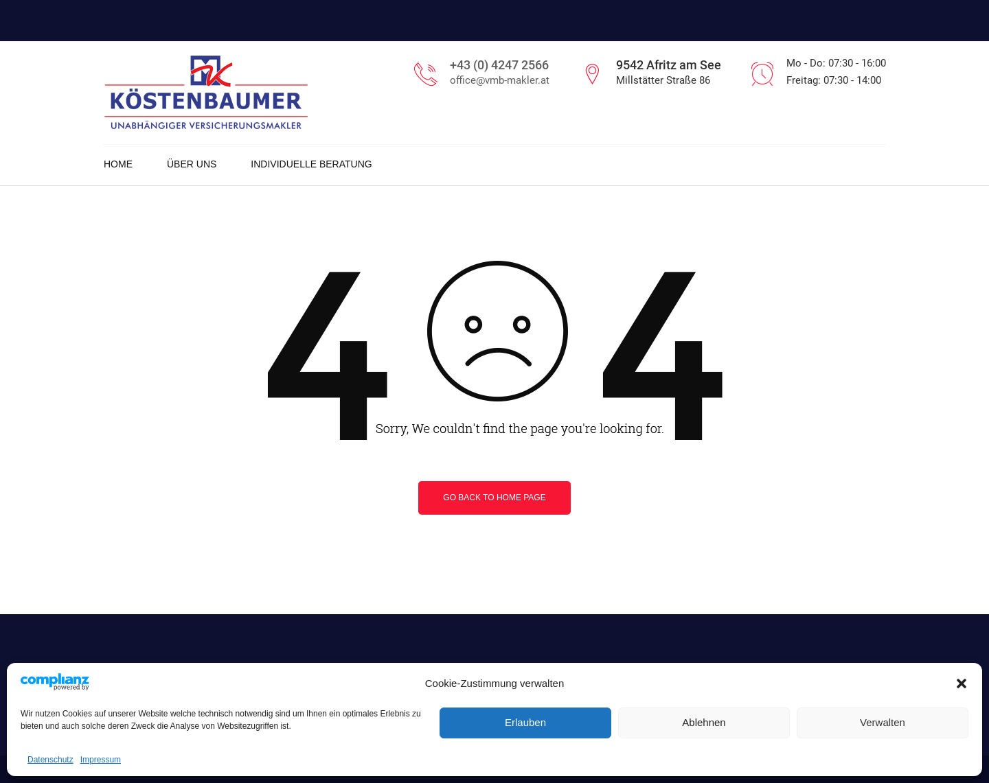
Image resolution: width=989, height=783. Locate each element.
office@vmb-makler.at (499, 80)
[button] (961, 683)
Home (118, 164)
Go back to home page (494, 497)
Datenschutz (50, 759)
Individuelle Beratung (311, 164)
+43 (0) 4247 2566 (499, 65)
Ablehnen (703, 722)
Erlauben (525, 722)
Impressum (100, 759)
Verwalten (882, 722)
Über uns (191, 164)
